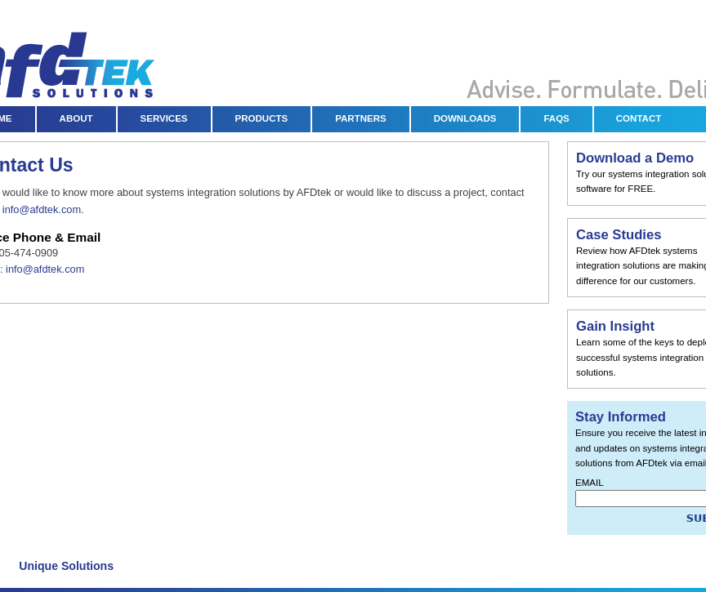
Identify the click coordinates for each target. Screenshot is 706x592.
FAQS (556, 118)
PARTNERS (361, 118)
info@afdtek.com (41, 209)
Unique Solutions (66, 565)
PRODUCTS (261, 118)
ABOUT (76, 118)
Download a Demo (635, 158)
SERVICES (164, 118)
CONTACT (638, 118)
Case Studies (618, 235)
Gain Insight (615, 326)
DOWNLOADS (465, 118)
